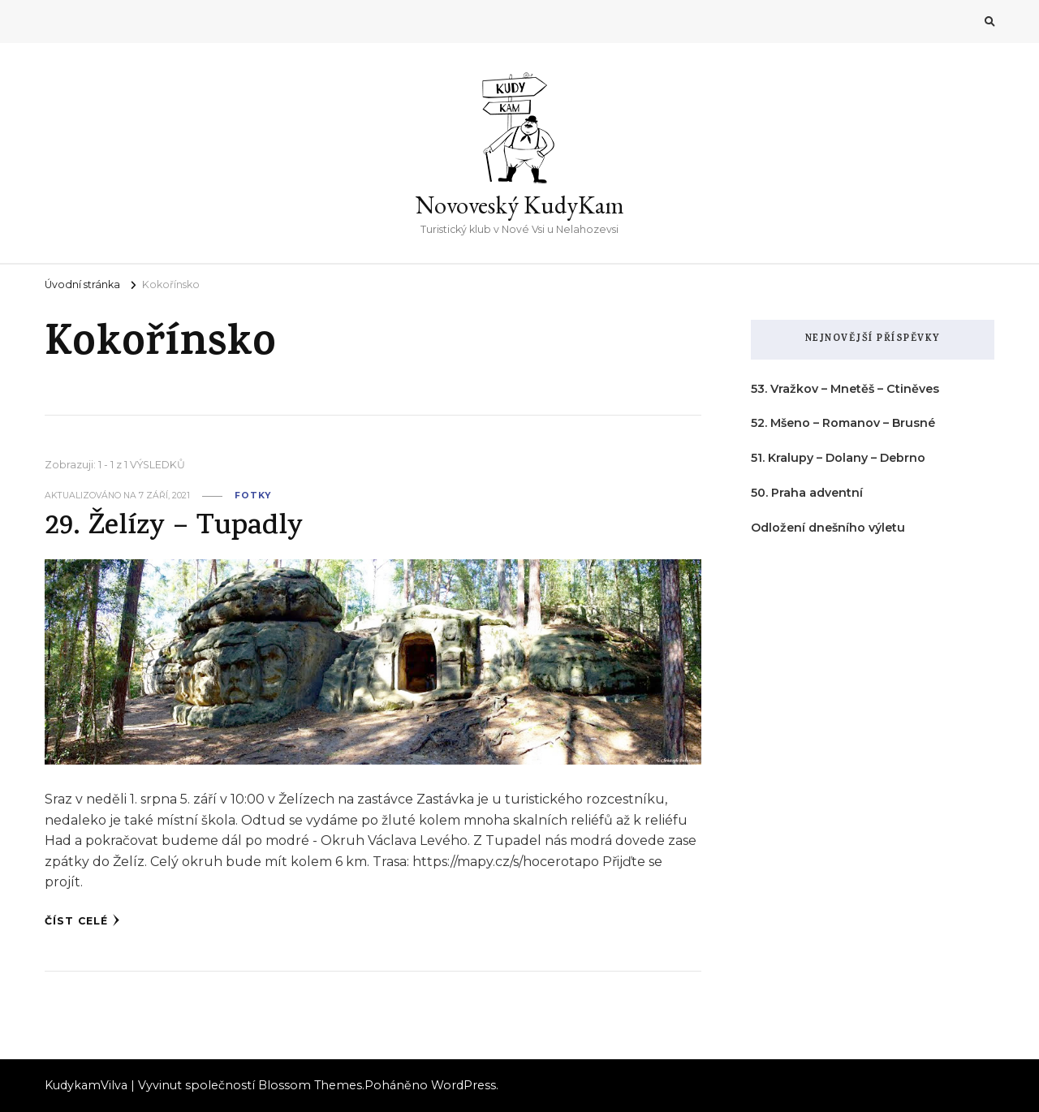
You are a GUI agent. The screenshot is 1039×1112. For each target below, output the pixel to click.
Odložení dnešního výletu (828, 527)
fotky (253, 495)
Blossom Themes (310, 1085)
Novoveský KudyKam (520, 205)
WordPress (463, 1085)
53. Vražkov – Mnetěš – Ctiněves (845, 388)
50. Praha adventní (807, 492)
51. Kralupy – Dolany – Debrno (838, 457)
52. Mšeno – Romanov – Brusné (843, 423)
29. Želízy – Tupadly (174, 528)
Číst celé (82, 920)
